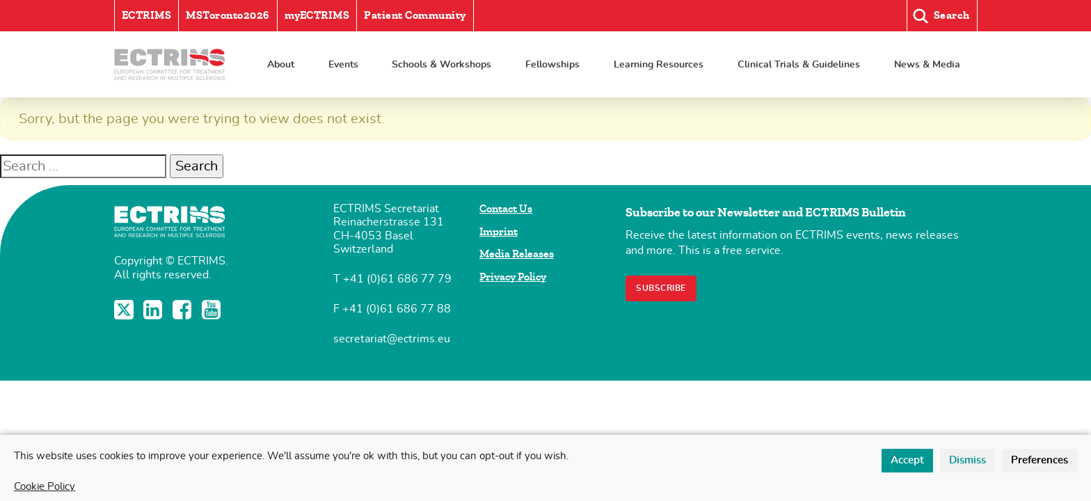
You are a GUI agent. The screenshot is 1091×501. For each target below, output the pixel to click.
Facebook (184, 310)
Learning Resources (658, 64)
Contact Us (505, 208)
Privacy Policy (512, 277)
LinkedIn (154, 310)
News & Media (927, 64)
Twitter (125, 310)
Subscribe (661, 288)
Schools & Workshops (441, 64)
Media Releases (516, 254)
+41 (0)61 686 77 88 (396, 309)
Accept (907, 460)
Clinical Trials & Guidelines (799, 64)
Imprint (498, 231)
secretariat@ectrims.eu (391, 338)
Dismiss (967, 460)
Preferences (1039, 460)
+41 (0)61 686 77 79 (397, 279)
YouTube (213, 310)
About (280, 64)
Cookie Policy (44, 487)
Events (343, 64)
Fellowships (552, 64)
